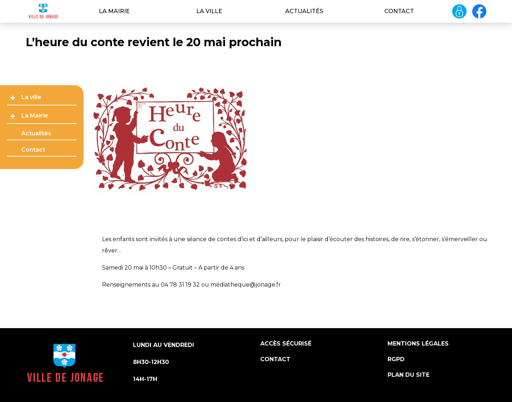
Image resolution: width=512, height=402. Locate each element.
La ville (209, 11)
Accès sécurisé (285, 343)
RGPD (396, 359)
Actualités (304, 11)
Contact (399, 11)
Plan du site (409, 374)
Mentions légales (418, 343)
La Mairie (114, 11)
